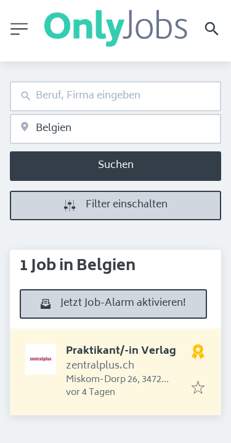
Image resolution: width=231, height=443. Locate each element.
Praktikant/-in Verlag (121, 351)
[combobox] (115, 96)
